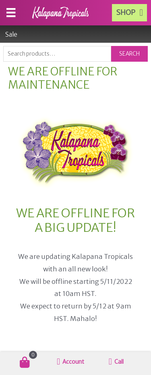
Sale (11, 34)
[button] (129, 12)
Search (129, 53)
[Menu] (11, 12)
